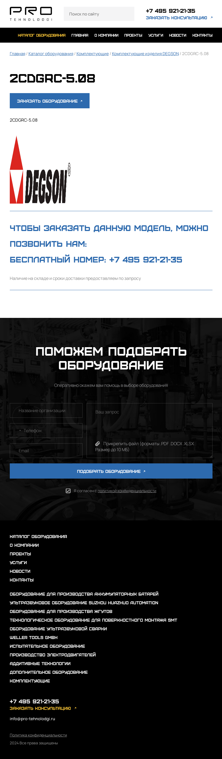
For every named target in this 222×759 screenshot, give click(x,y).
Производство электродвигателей (53, 654)
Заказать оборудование (49, 101)
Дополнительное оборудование (49, 672)
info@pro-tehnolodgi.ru (32, 719)
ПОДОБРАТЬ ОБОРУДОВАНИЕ (111, 471)
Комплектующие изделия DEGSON (145, 53)
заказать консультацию (176, 17)
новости (177, 35)
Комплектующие (93, 53)
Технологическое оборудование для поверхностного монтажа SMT (93, 620)
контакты (202, 35)
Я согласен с (115, 490)
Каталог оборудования (50, 53)
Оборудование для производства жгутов (61, 611)
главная (79, 35)
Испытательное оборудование (47, 646)
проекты (133, 35)
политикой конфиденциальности (127, 490)
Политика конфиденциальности (38, 735)
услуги (155, 35)
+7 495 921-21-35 (170, 10)
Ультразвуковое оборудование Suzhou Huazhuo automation (84, 602)
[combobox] (16, 430)
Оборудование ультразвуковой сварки (58, 628)
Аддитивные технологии (40, 663)
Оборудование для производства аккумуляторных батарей (84, 594)
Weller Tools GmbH (34, 637)
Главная (17, 53)
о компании (106, 35)
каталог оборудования (41, 35)
